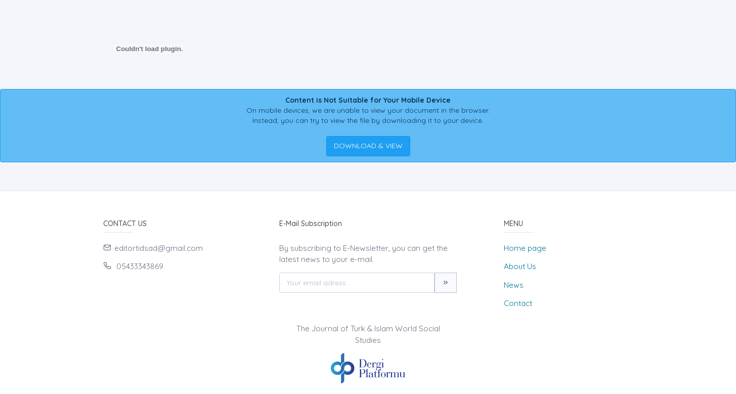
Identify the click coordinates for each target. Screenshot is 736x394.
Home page (525, 248)
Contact (518, 303)
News (514, 285)
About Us (520, 266)
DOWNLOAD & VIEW (368, 145)
